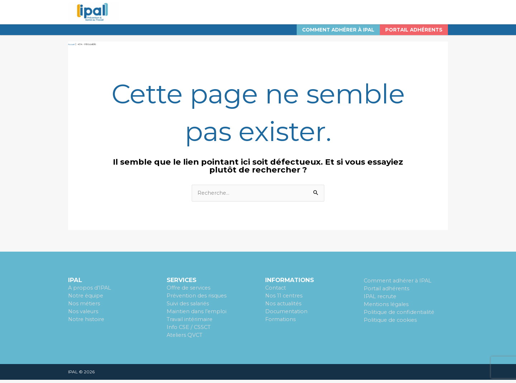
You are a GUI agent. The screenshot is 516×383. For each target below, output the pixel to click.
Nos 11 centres (284, 299)
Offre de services (189, 292)
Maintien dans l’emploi (197, 315)
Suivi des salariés (189, 307)
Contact (276, 292)
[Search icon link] (439, 14)
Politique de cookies (391, 323)
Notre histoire (86, 323)
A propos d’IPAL (90, 292)
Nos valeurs (84, 315)
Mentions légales (387, 308)
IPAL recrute (381, 300)
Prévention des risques (197, 299)
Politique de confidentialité (400, 315)
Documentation (287, 315)
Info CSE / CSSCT (189, 330)
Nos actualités (284, 307)
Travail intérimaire (190, 323)
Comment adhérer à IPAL (399, 284)
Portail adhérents (387, 292)
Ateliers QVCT (185, 338)
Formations (280, 323)
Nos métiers (84, 307)
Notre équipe (86, 299)
